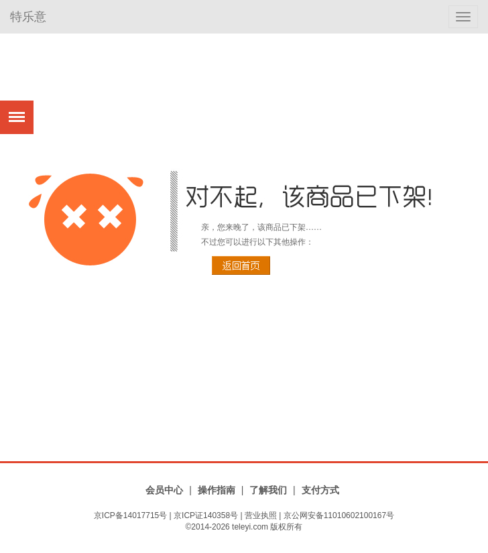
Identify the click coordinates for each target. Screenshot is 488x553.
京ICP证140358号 (206, 515)
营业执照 (261, 515)
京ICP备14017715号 (130, 515)
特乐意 (28, 16)
